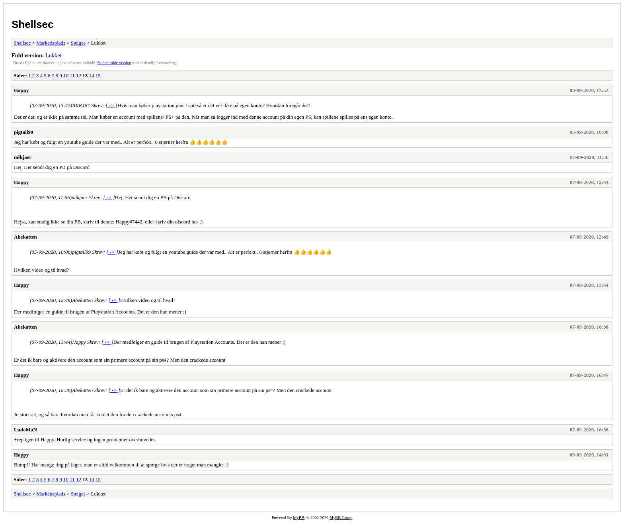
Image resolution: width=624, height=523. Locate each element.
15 (98, 75)
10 (65, 75)
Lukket (53, 55)
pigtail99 (23, 132)
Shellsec (33, 24)
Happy (21, 90)
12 (78, 75)
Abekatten (25, 237)
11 (72, 75)
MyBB (298, 517)
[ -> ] (111, 105)
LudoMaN (25, 430)
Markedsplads (50, 43)
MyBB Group (341, 517)
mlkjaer (22, 157)
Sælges (78, 43)
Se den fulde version (114, 63)
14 (91, 75)
